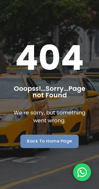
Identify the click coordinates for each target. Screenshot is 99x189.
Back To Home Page (49, 141)
